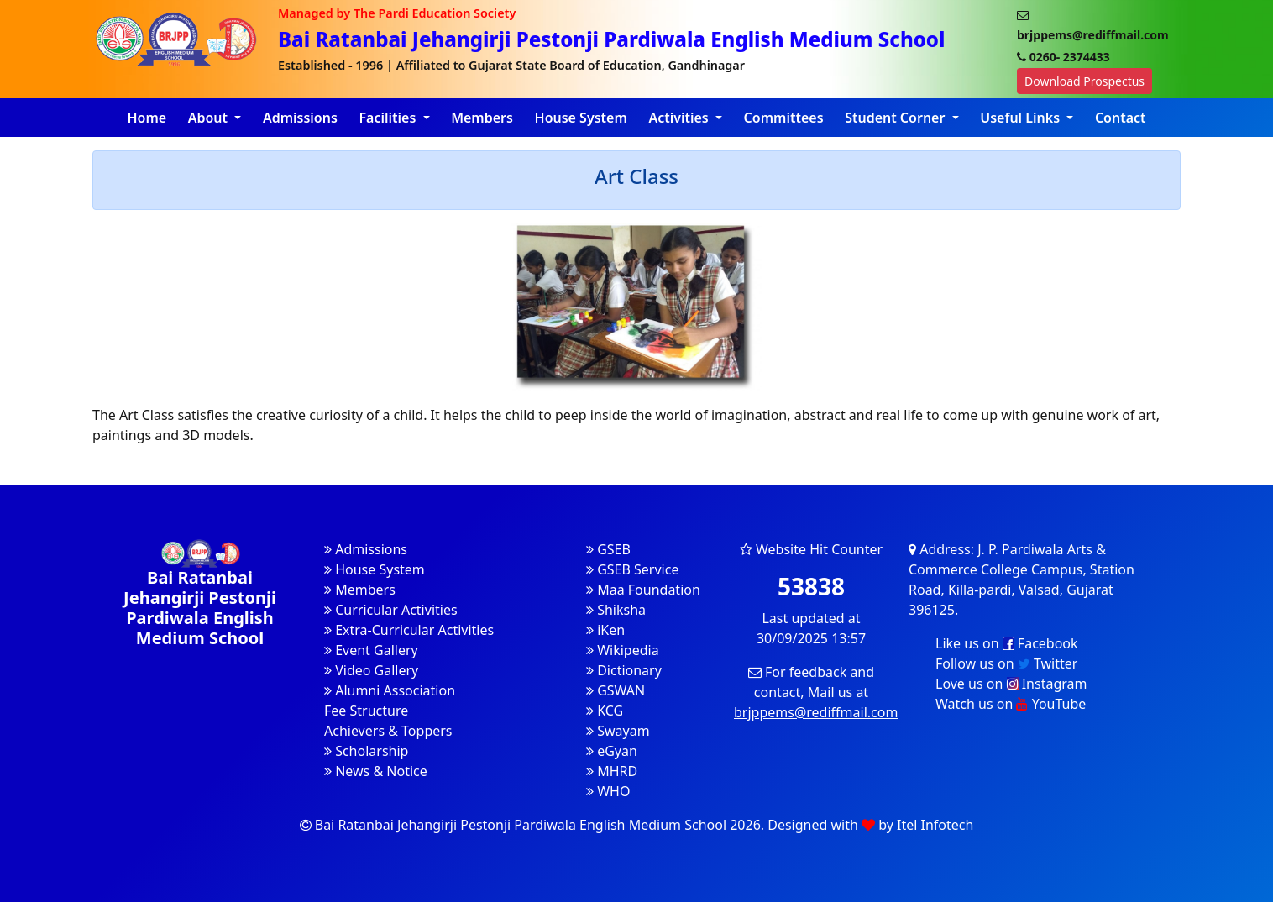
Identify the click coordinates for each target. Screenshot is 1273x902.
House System (581, 117)
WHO (608, 791)
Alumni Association (389, 690)
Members (482, 117)
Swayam (618, 730)
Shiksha (616, 609)
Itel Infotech (935, 824)
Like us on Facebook (1006, 643)
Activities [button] (680, 117)
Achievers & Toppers (388, 730)
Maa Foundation (643, 589)
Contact (1120, 117)
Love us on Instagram (1011, 683)
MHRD (611, 771)
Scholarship (366, 751)
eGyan (611, 751)
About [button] (210, 117)
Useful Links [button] (1021, 117)
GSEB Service (632, 569)
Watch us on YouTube (1010, 704)
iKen (605, 630)
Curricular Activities (391, 609)
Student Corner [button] (896, 117)
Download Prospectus (1084, 81)
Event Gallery (371, 650)
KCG (604, 710)
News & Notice (375, 771)
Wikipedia (622, 650)
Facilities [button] (389, 117)
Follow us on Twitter (1006, 663)
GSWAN (615, 690)
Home (146, 117)
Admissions (300, 117)
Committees (784, 117)
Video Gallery (371, 670)
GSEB (608, 549)
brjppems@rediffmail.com (816, 712)
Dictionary (624, 670)
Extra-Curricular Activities (409, 630)
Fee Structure (366, 710)
